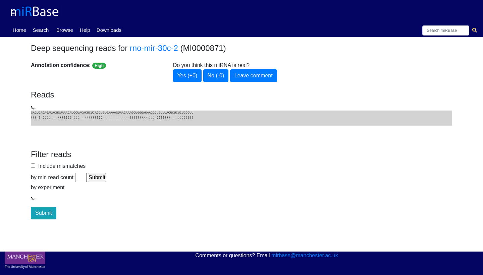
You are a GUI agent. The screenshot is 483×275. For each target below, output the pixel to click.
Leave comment (253, 75)
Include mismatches (60, 166)
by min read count (52, 177)
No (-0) (216, 75)
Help (85, 30)
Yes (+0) (187, 75)
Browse (64, 30)
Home (20, 29)
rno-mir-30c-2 (154, 48)
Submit (43, 213)
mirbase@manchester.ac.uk (304, 255)
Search (41, 30)
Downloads (109, 30)
